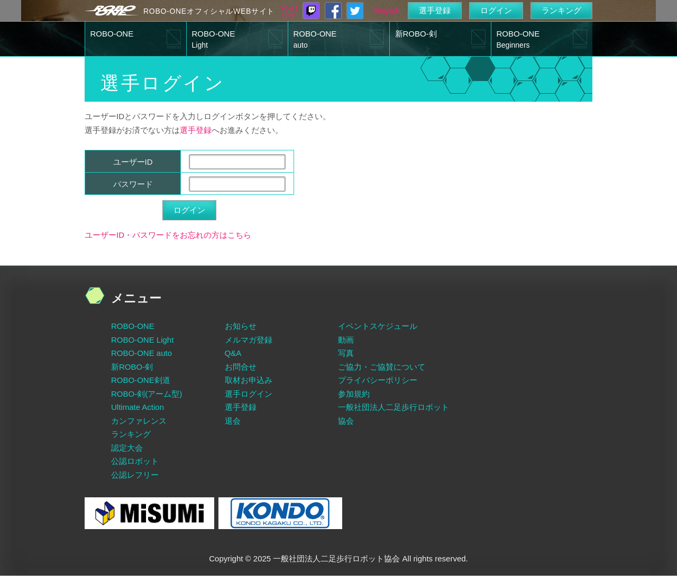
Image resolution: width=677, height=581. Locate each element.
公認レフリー (135, 474)
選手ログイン (248, 393)
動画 (346, 339)
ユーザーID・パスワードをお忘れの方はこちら (168, 234)
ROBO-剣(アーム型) (146, 393)
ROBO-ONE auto (141, 352)
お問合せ (241, 366)
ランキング (561, 10)
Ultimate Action (137, 407)
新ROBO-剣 (416, 33)
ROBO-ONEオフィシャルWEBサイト (209, 11)
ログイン (496, 10)
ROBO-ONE (112, 33)
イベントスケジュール (377, 325)
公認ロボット (135, 461)
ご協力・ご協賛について (381, 366)
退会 (233, 420)
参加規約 (354, 393)
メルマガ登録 (248, 339)
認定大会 (127, 447)
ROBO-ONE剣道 (140, 380)
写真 (346, 352)
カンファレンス (139, 420)
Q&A (233, 352)
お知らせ (241, 325)
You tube (289, 11)
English (387, 10)
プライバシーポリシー (377, 380)
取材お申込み (248, 380)
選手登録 (435, 10)
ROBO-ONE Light (142, 339)
